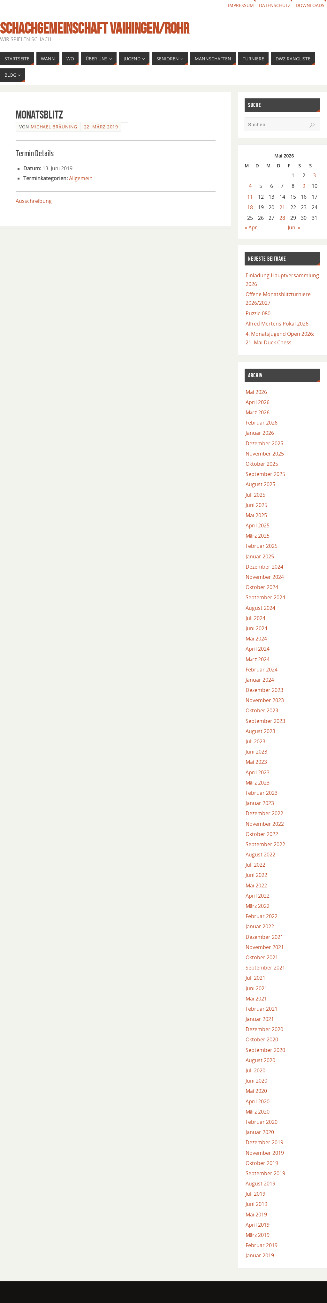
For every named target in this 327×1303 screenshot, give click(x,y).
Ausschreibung (34, 200)
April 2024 (258, 648)
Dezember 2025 (264, 443)
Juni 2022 (256, 874)
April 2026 (258, 402)
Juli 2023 (255, 741)
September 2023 (265, 720)
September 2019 (265, 1173)
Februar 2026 (262, 422)
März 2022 (258, 905)
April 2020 (258, 1101)
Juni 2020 (256, 1080)
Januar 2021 (260, 1019)
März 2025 (258, 535)
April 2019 (258, 1224)
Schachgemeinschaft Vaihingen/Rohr (94, 28)
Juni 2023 (256, 751)
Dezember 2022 (264, 813)
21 (282, 207)
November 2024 (265, 576)
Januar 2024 (260, 679)
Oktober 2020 (262, 1039)
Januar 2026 (260, 432)
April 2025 (258, 525)
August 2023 (260, 731)
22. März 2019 (101, 127)
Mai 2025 (256, 515)
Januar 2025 (260, 556)
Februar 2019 (262, 1245)
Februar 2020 (262, 1121)
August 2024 (260, 607)
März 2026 (258, 412)
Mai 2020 (256, 1090)
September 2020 (265, 1050)
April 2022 (258, 895)
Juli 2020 (255, 1070)
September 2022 (265, 844)
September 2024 (265, 597)
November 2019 (265, 1152)
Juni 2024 (256, 628)
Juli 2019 (255, 1193)
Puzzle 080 (258, 313)
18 (250, 207)
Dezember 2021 (264, 936)
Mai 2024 (256, 638)
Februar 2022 (262, 916)
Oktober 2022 (262, 834)
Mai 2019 (256, 1214)
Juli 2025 (255, 494)
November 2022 (265, 823)
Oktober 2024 (262, 587)
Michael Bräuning (54, 127)
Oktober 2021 (262, 957)
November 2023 (265, 700)
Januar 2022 (260, 926)
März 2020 (258, 1111)
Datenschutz (275, 5)
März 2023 (258, 782)
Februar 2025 (262, 545)
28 (282, 217)
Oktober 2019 (262, 1163)
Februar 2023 (262, 792)
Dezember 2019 (264, 1142)
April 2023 (258, 772)
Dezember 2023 (264, 690)
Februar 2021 (262, 1008)
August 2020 (260, 1060)
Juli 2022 (255, 864)
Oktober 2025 (262, 463)
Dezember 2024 (264, 566)
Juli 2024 (255, 618)
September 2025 (265, 474)
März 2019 (258, 1234)
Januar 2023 (260, 803)
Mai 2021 (256, 998)
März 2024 (258, 659)
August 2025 (260, 484)
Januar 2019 (260, 1255)
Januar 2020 (260, 1132)
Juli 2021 (255, 977)
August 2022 (260, 854)
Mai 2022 (256, 885)
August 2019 (260, 1183)
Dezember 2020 (264, 1029)
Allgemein (81, 178)
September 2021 (265, 967)
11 (250, 196)
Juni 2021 (256, 988)
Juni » (294, 227)
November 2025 (265, 453)
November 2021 (265, 947)
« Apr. (251, 227)
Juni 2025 (256, 505)
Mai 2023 (256, 761)
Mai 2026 (256, 391)
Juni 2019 (256, 1203)
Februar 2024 (262, 669)
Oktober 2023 (262, 710)
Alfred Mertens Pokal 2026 (277, 323)
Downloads (310, 5)
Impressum (241, 5)
